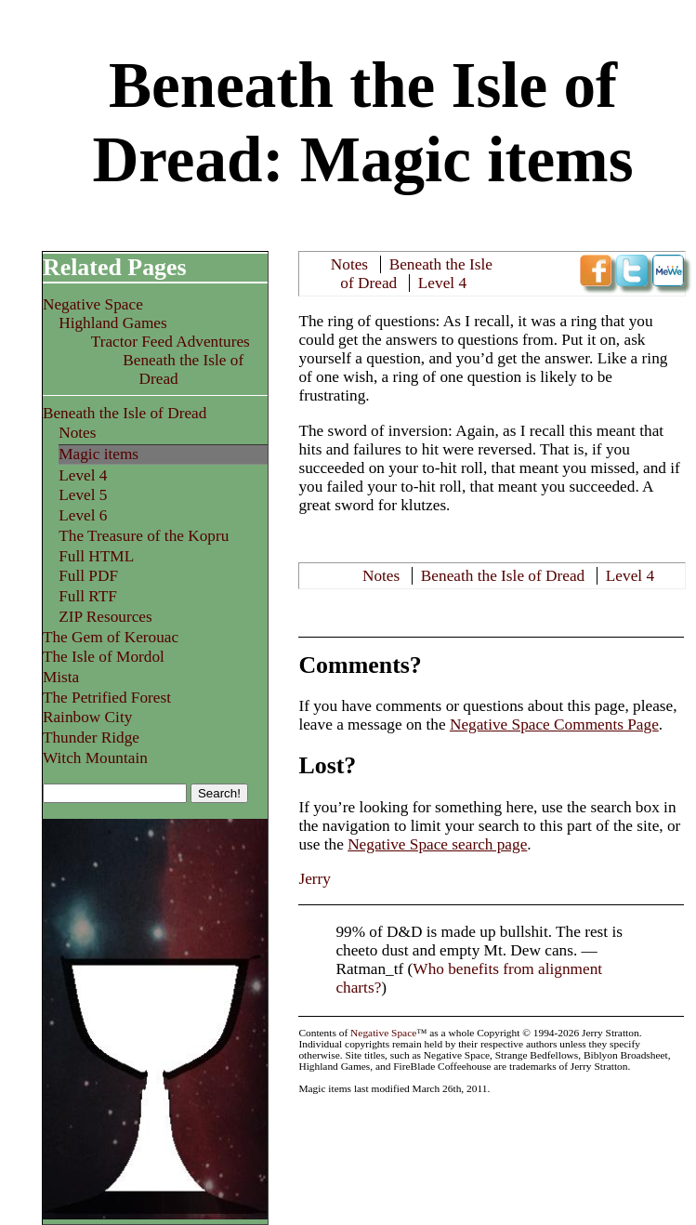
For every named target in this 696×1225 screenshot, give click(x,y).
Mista (61, 677)
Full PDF (88, 576)
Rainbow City (87, 717)
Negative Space (93, 304)
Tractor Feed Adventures (170, 341)
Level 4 (442, 283)
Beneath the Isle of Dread (502, 576)
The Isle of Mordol (103, 656)
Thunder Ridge (91, 737)
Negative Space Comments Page (554, 724)
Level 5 (83, 495)
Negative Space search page (437, 844)
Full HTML (96, 556)
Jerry (314, 879)
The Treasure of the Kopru (144, 536)
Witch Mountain (95, 758)
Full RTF (88, 596)
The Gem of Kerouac (110, 637)
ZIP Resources (105, 617)
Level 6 (83, 515)
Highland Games (113, 323)
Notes (349, 264)
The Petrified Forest (107, 697)
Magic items (98, 454)
